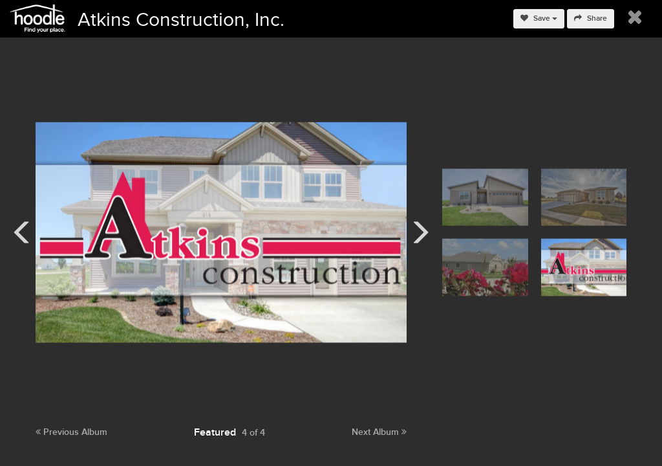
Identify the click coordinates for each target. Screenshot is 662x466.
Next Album (379, 432)
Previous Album (71, 432)
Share (590, 18)
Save (538, 18)
